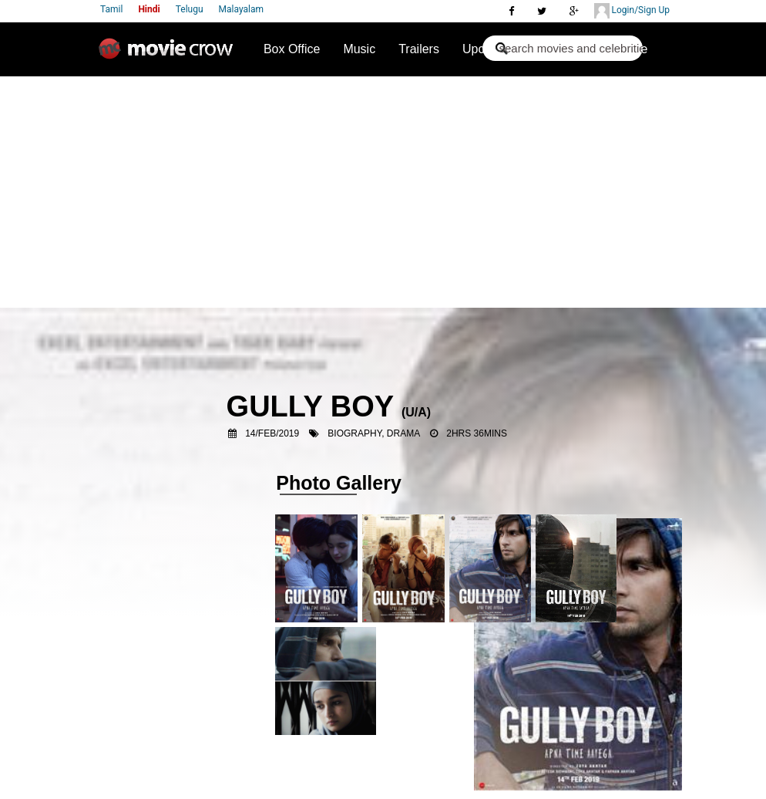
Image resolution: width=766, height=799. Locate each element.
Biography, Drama (374, 433)
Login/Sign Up (632, 11)
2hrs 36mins (476, 433)
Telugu (189, 9)
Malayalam (241, 9)
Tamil (111, 9)
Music (359, 49)
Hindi (149, 9)
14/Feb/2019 (272, 433)
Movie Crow (169, 55)
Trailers (418, 49)
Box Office (292, 49)
